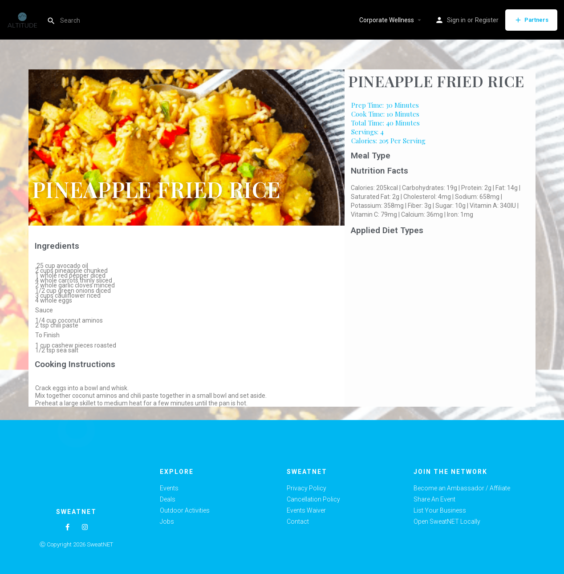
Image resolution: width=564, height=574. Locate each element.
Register (487, 20)
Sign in (456, 20)
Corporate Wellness (386, 20)
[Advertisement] (440, 305)
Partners (531, 20)
